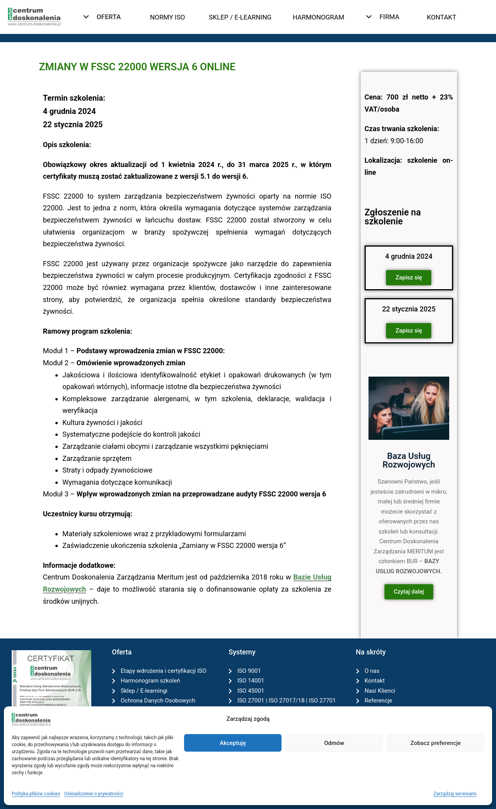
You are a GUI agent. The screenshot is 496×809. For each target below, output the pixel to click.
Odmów (334, 743)
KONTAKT (441, 17)
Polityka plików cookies (36, 794)
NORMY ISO (167, 17)
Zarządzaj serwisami (455, 794)
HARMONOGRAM (318, 17)
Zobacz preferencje (436, 743)
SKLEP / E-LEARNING (240, 17)
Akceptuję (233, 743)
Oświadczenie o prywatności (93, 794)
